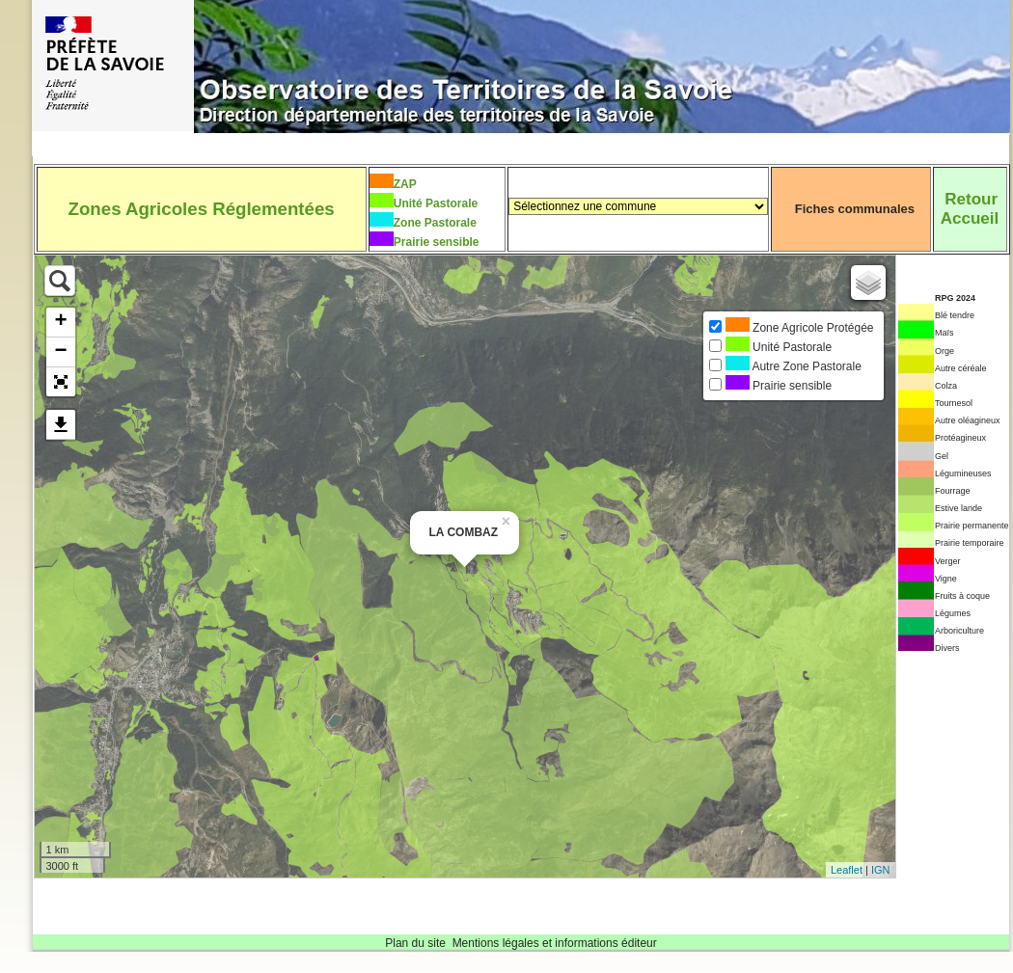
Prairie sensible (436, 242)
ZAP (405, 184)
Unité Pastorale (436, 203)
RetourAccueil (970, 209)
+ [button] (60, 322)
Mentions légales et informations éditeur (554, 943)
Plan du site (415, 943)
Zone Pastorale (435, 223)
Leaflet (846, 870)
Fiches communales (855, 209)
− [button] (60, 352)
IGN (880, 870)
